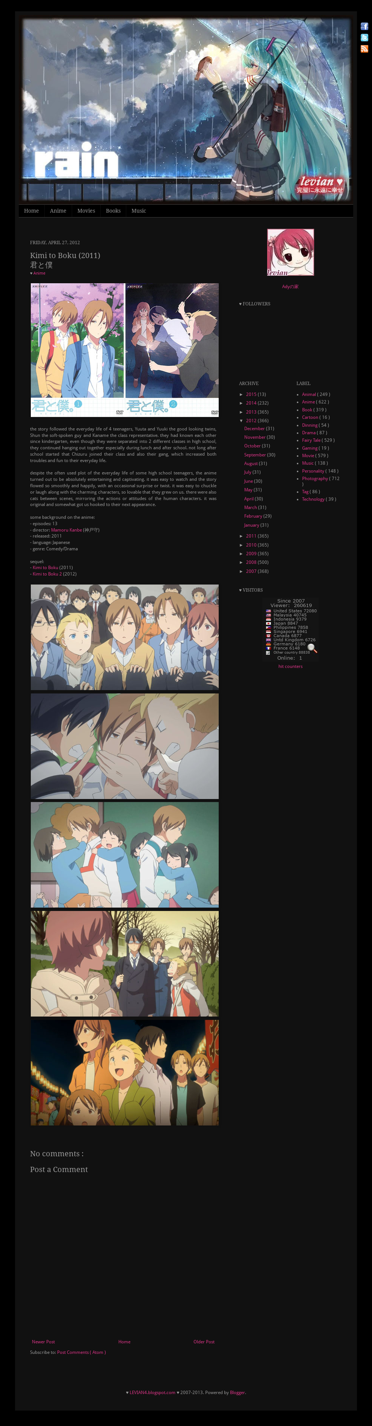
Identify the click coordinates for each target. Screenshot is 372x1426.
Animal (309, 394)
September (255, 455)
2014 (252, 403)
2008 (252, 562)
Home (31, 211)
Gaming (310, 448)
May (249, 489)
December (255, 428)
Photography (315, 478)
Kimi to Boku (45, 567)
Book (307, 409)
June (249, 481)
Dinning (310, 425)
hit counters (290, 666)
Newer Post (43, 1341)
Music (139, 211)
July (248, 472)
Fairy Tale (312, 440)
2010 (252, 545)
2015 (252, 394)
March (251, 507)
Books (113, 211)
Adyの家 (290, 286)
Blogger (237, 1392)
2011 (252, 536)
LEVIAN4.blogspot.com (152, 1392)
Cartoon (310, 417)
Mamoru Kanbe (66, 530)
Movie (308, 455)
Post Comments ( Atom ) (81, 1352)
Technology (314, 499)
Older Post (204, 1341)
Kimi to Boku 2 (47, 574)
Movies (86, 211)
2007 (252, 571)
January (252, 525)
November (255, 437)
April (249, 499)
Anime (58, 211)
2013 (252, 412)
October (253, 446)
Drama (309, 432)
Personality (313, 471)
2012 (252, 420)
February (253, 516)
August (251, 463)
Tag (306, 491)
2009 (252, 553)
